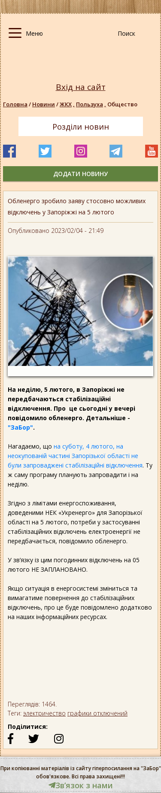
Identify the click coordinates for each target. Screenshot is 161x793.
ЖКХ (68, 104)
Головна (15, 104)
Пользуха (91, 104)
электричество (44, 713)
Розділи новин (80, 126)
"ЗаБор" (20, 427)
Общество (122, 104)
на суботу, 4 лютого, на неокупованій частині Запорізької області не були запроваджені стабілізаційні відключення (75, 455)
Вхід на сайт (81, 87)
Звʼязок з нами (81, 785)
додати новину (80, 174)
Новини (43, 104)
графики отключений (97, 713)
